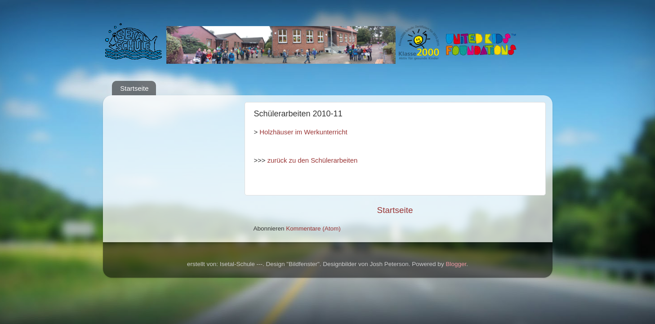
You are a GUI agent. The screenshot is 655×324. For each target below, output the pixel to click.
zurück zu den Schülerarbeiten (312, 160)
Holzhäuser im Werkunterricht (303, 132)
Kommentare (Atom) (313, 228)
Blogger (456, 264)
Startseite (134, 88)
